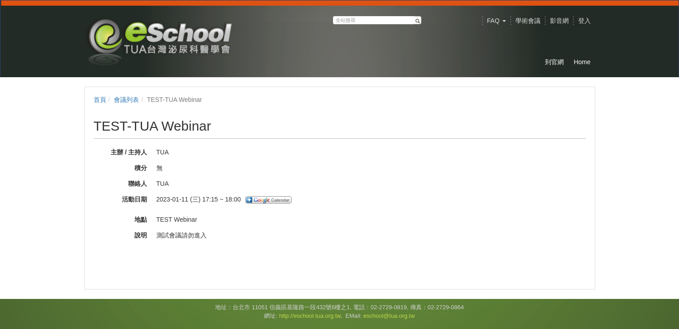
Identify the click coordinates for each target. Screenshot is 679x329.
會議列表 (126, 99)
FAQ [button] (496, 20)
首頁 (100, 99)
